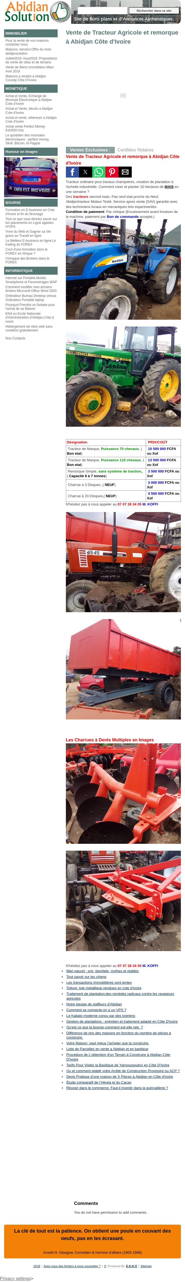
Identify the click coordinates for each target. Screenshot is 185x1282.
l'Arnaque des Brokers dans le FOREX (27, 260)
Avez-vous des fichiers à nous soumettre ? (72, 1266)
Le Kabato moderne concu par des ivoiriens (100, 1016)
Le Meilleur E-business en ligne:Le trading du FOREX (30, 242)
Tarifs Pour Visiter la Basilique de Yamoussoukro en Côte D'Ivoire (117, 1065)
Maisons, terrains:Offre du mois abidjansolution (28, 51)
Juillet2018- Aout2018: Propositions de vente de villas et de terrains (31, 60)
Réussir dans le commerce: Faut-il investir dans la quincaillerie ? (117, 1088)
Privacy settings (15, 1278)
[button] (72, 172)
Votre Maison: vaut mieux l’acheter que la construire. (107, 1043)
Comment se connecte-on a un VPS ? (96, 1010)
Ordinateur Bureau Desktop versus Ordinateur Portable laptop (30, 298)
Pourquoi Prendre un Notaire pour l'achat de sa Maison (30, 307)
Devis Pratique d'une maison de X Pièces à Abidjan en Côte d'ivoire (119, 1077)
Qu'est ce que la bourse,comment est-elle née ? (104, 1027)
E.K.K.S (131, 1266)
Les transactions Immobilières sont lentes (99, 982)
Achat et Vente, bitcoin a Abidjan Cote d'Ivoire (29, 110)
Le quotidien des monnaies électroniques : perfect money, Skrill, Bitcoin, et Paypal (27, 139)
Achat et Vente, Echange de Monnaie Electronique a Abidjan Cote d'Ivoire (28, 100)
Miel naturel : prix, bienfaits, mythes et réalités (102, 971)
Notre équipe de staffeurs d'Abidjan (94, 1004)
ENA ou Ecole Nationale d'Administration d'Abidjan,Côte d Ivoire (29, 318)
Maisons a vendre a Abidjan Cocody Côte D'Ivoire (25, 78)
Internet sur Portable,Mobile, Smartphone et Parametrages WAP (31, 280)
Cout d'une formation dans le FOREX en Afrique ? (26, 251)
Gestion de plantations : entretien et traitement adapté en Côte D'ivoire (122, 1021)
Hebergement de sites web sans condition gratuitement (28, 328)
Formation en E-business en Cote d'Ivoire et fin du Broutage (30, 212)
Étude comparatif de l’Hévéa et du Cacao (98, 1082)
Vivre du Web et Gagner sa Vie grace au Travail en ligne (28, 233)
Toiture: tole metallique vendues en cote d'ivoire (103, 988)
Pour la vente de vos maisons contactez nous (27, 42)
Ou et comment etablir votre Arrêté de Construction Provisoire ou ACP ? (123, 1071)
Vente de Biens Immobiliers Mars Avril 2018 (29, 69)
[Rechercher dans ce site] (102, 10)
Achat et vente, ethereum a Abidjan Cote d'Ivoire (31, 119)
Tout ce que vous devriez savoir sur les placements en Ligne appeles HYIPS (31, 223)
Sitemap (146, 1266)
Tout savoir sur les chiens (86, 977)
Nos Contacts (15, 338)
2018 (36, 1266)
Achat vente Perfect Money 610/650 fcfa (25, 128)
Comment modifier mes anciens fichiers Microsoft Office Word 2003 (31, 289)
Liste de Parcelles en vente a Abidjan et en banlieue (107, 1049)
